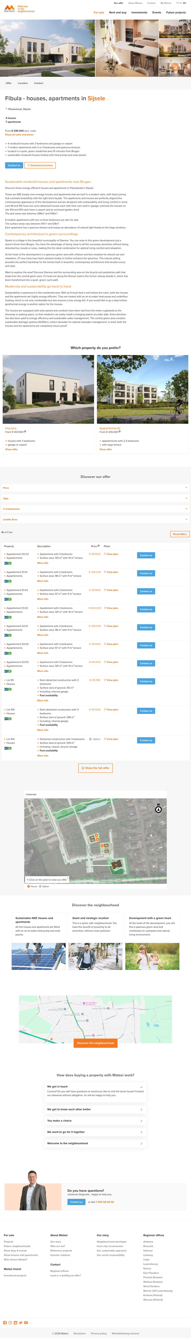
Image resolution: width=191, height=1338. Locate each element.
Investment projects (15, 1274)
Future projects (176, 12)
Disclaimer (79, 1332)
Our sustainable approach (111, 1249)
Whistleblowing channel (125, 1332)
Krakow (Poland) (152, 1294)
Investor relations (60, 1254)
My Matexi (166, 3)
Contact (151, 3)
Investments (139, 12)
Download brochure (42, 165)
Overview (31, 793)
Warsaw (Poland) (153, 1298)
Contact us (14, 165)
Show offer (11, 448)
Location (23, 83)
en (184, 3)
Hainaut (147, 1249)
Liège (146, 1258)
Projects (8, 1240)
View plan (112, 553)
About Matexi (135, 3)
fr (177, 3)
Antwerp (148, 1240)
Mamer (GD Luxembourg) (158, 1289)
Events (156, 12)
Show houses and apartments (21, 1254)
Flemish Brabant (152, 1276)
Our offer (118, 3)
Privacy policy (99, 1332)
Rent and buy (117, 12)
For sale (99, 12)
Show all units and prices (19, 134)
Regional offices (59, 1270)
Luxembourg (150, 1263)
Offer (9, 83)
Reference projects (61, 1249)
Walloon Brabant (152, 1280)
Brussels (148, 1245)
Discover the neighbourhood (95, 1042)
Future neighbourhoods (17, 1245)
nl (181, 3)
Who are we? (57, 1245)
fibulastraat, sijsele (19, 109)
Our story (55, 1240)
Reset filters (180, 533)
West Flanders (151, 1285)
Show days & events (15, 1249)
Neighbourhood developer (112, 1240)
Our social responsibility (110, 1254)
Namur (147, 1267)
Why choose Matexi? (15, 1258)
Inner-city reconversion (110, 1245)
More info (42, 562)
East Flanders (151, 1271)
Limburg (148, 1254)
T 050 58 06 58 (105, 1201)
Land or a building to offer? (65, 1274)
